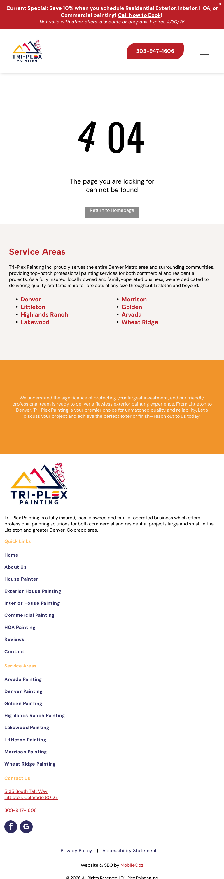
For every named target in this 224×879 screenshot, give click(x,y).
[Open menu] (204, 51)
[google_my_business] (26, 827)
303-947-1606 (20, 810)
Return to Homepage (112, 210)
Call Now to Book (139, 15)
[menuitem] (111, 555)
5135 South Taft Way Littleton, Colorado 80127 (31, 794)
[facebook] (10, 827)
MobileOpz (131, 865)
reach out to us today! (177, 416)
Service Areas (37, 251)
